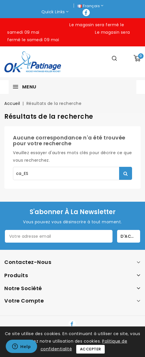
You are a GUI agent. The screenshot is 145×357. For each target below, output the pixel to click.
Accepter (90, 349)
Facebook (87, 12)
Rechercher (125, 173)
